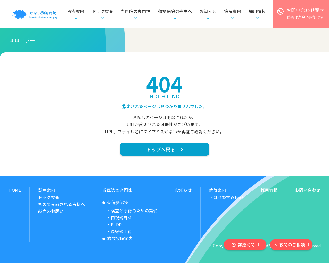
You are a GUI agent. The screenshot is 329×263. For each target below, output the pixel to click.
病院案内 (217, 190)
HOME (15, 190)
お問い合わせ (307, 190)
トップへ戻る (160, 149)
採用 (257, 11)
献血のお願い (51, 211)
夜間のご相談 (292, 244)
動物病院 (175, 11)
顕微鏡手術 (121, 231)
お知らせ (208, 11)
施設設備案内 (120, 238)
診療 (75, 11)
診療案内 (46, 190)
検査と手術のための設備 (134, 210)
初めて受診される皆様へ (61, 204)
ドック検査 (102, 11)
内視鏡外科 (121, 217)
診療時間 (246, 244)
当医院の (136, 11)
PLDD (116, 224)
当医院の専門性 (117, 190)
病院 (232, 11)
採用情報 (269, 190)
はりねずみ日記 (228, 197)
